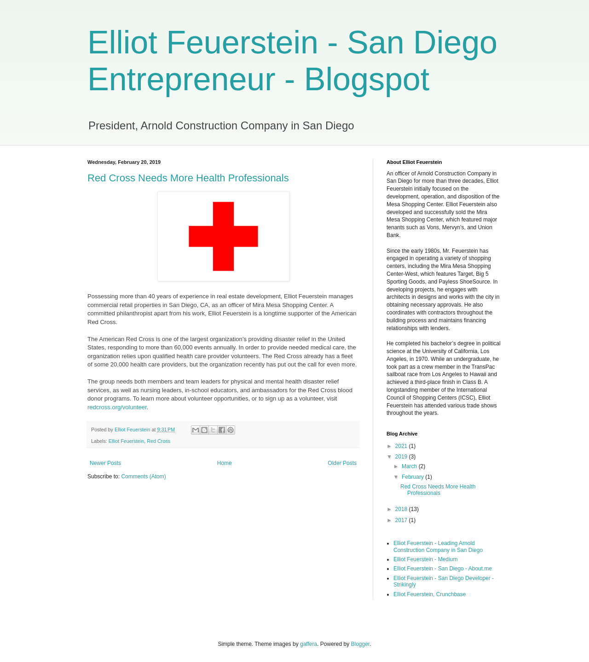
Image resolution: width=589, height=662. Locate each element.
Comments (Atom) (143, 476)
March (410, 466)
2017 (402, 520)
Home (224, 463)
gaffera (308, 644)
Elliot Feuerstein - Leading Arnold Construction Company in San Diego (438, 546)
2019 (402, 456)
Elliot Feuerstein (126, 441)
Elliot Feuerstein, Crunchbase (429, 594)
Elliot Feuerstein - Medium (425, 559)
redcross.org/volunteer (117, 407)
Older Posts (342, 463)
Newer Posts (105, 463)
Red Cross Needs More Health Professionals (188, 178)
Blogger (360, 644)
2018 (402, 509)
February (413, 477)
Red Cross (158, 441)
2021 (402, 446)
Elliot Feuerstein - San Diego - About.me (442, 568)
